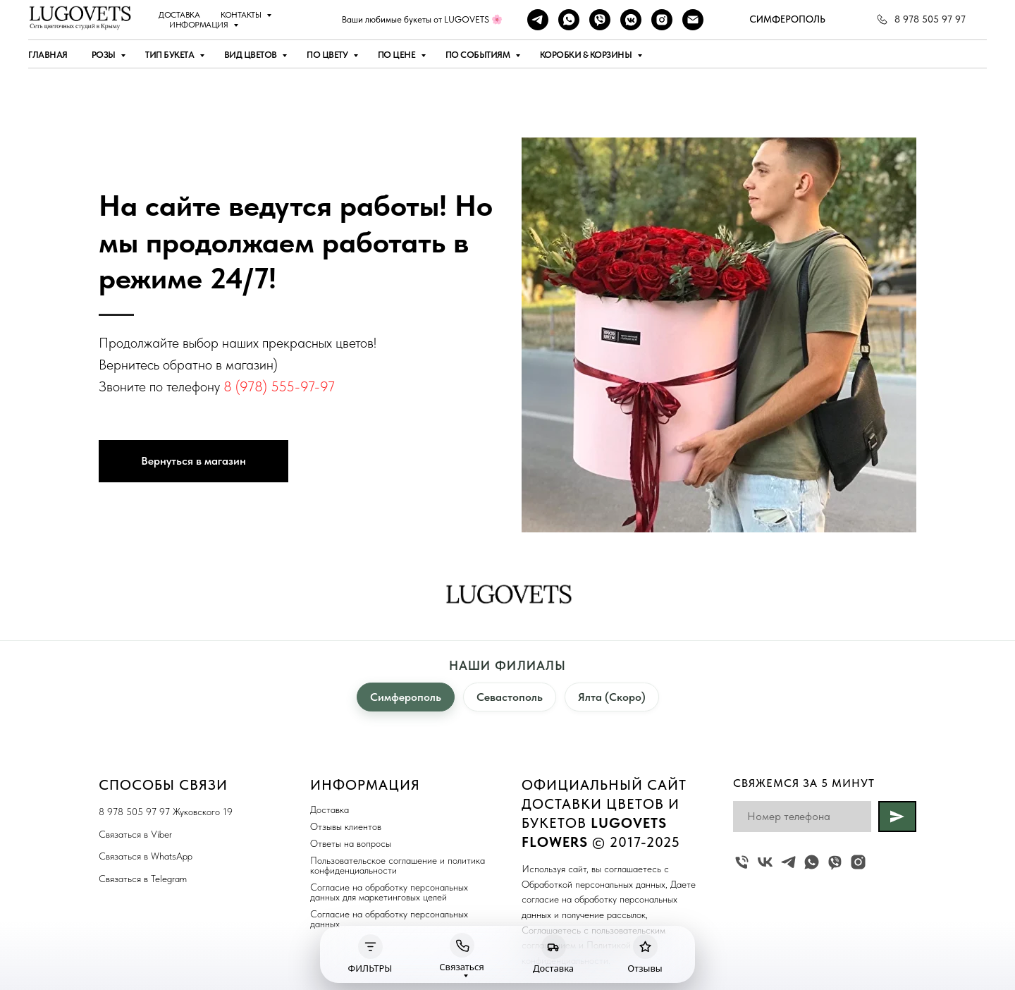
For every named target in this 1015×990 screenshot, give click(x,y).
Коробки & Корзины (587, 54)
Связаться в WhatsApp (145, 856)
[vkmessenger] (630, 19)
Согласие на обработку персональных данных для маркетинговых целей (389, 892)
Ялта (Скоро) (612, 697)
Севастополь (509, 697)
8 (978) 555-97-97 (279, 386)
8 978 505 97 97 (134, 811)
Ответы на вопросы (350, 843)
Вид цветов (251, 54)
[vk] (765, 862)
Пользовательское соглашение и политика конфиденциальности (397, 865)
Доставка (179, 15)
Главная (48, 54)
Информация (199, 25)
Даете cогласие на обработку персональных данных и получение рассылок (609, 899)
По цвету (328, 54)
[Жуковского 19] (742, 862)
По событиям (478, 54)
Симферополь (405, 697)
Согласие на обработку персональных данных (389, 918)
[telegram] (537, 19)
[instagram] (661, 19)
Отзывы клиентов (345, 826)
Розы (105, 54)
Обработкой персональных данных (593, 884)
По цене (397, 54)
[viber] (599, 19)
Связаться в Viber (135, 834)
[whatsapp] (568, 19)
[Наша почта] (692, 19)
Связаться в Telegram (143, 878)
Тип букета (170, 54)
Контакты (242, 15)
